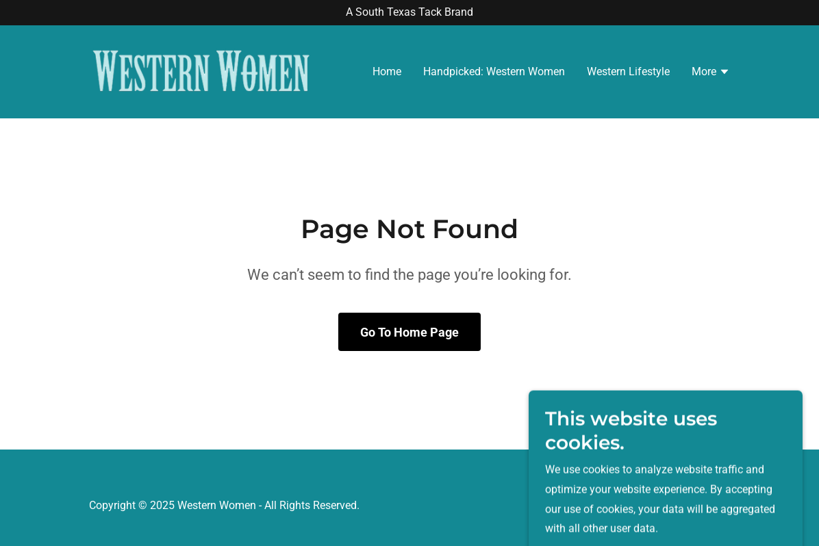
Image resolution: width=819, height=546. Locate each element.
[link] (201, 70)
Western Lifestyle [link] (628, 71)
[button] (711, 73)
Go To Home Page (409, 332)
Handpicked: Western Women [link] (494, 71)
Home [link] (387, 71)
